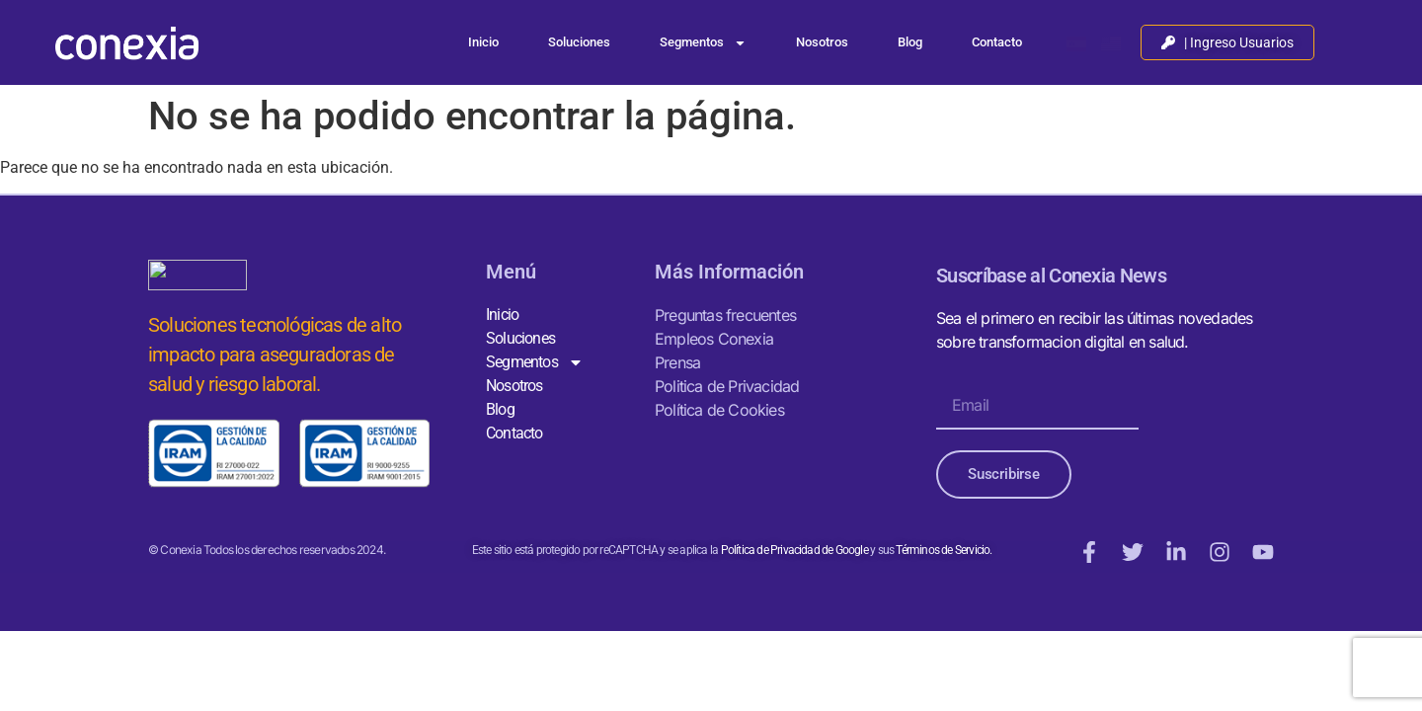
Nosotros (822, 42)
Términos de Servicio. (942, 550)
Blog (910, 42)
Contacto (997, 42)
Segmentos (703, 43)
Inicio (483, 42)
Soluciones (579, 42)
